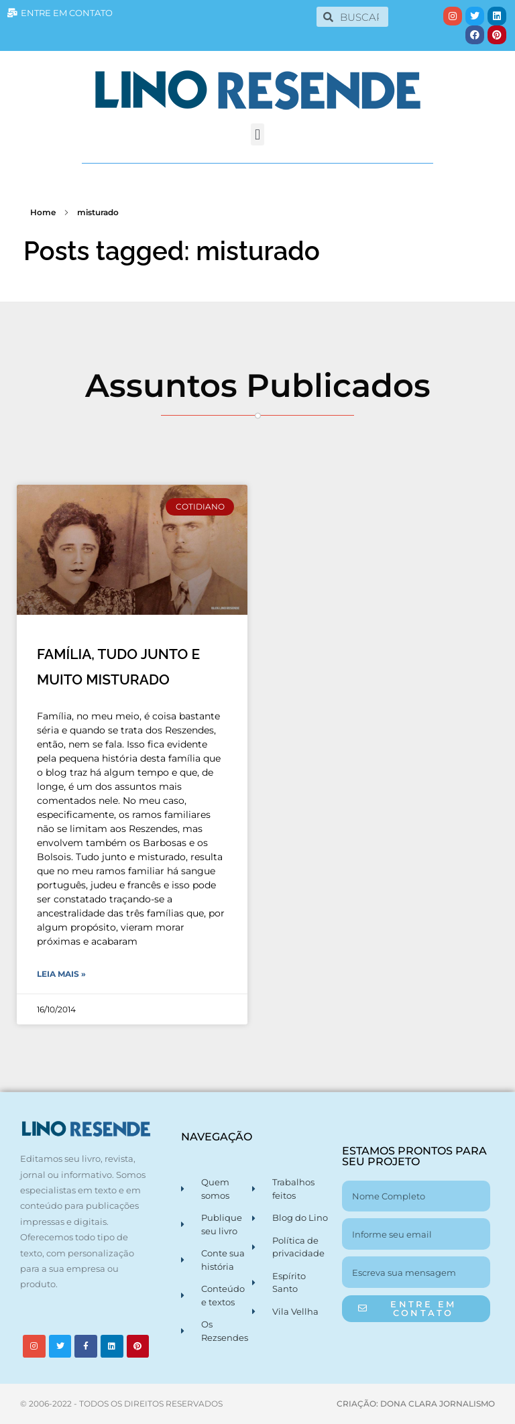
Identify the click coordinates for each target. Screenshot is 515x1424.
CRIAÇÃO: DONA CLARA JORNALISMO (416, 1404)
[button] (257, 134)
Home (43, 212)
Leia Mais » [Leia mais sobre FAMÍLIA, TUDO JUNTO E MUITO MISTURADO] (61, 974)
